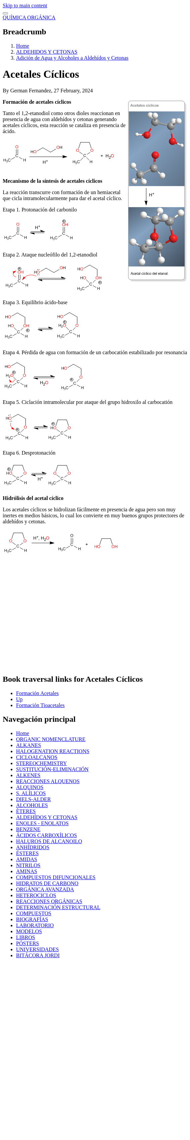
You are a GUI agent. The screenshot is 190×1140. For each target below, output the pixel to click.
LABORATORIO (35, 925)
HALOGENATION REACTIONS (52, 751)
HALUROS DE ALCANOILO (49, 841)
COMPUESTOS (34, 913)
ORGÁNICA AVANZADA (45, 889)
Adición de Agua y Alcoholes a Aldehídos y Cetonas (72, 58)
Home (22, 46)
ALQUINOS (29, 787)
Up (19, 699)
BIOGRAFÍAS (32, 919)
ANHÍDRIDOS (33, 847)
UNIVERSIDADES (37, 949)
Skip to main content (25, 5)
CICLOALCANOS (37, 757)
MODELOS (29, 931)
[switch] (5, 13)
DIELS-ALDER (33, 799)
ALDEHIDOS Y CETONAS (46, 52)
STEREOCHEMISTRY (41, 763)
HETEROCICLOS (36, 895)
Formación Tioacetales (40, 705)
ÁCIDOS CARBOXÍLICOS (46, 835)
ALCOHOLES (32, 805)
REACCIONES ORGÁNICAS (49, 901)
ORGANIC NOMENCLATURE (51, 739)
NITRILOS (28, 865)
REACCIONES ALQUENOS (48, 781)
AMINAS (26, 871)
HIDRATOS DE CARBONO (47, 883)
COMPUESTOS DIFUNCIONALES (56, 877)
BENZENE (28, 829)
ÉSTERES (27, 853)
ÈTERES (26, 811)
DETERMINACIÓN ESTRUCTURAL (58, 907)
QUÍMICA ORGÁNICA (29, 17)
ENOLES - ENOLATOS (42, 823)
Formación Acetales (37, 693)
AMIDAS (26, 859)
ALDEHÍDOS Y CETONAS (46, 817)
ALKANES (28, 745)
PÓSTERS (27, 943)
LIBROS (25, 937)
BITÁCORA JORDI (38, 955)
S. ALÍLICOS (31, 793)
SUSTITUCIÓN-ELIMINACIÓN (52, 769)
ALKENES (28, 775)
